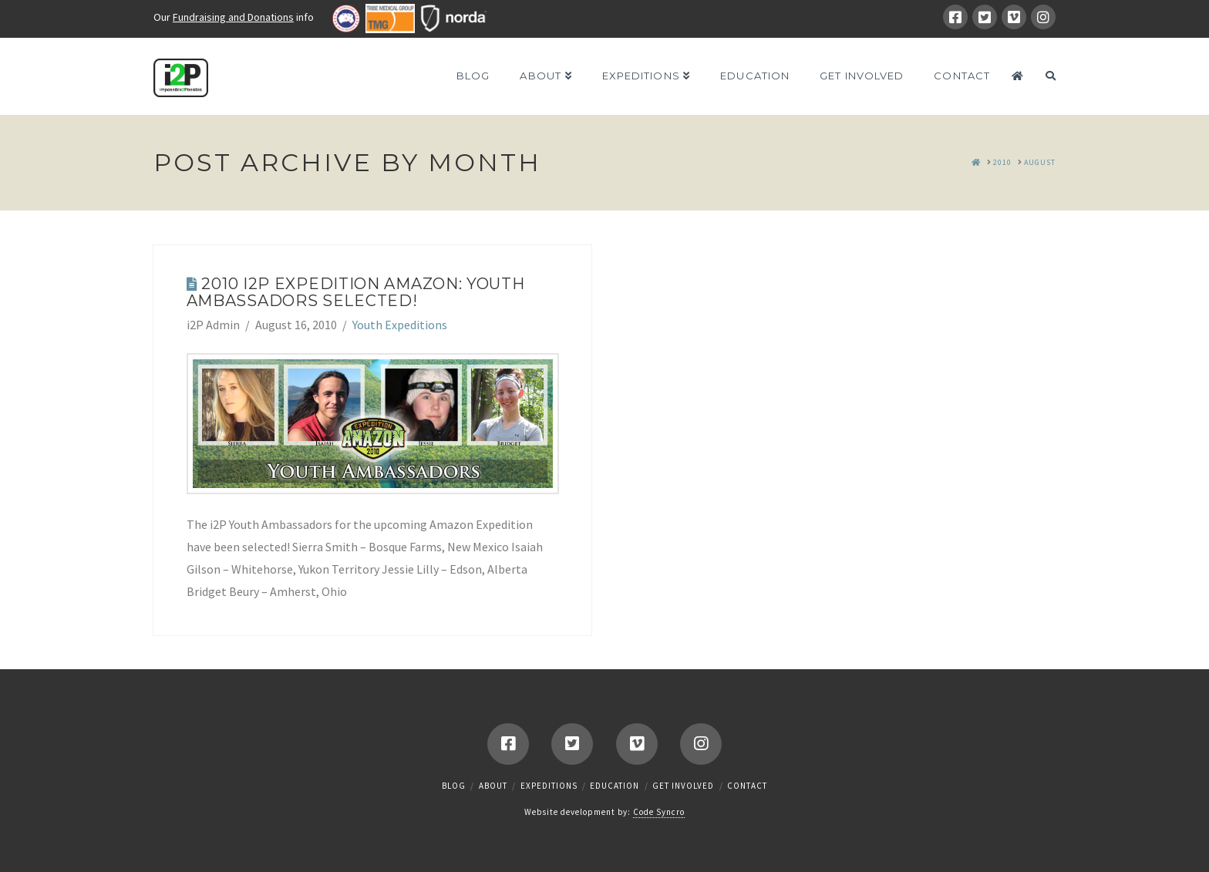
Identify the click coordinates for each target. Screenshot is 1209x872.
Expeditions (549, 785)
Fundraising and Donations (233, 17)
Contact (747, 785)
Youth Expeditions (399, 324)
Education (614, 785)
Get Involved (683, 785)
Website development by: (604, 812)
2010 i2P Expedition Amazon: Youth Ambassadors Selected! (356, 292)
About (493, 785)
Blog (454, 785)
